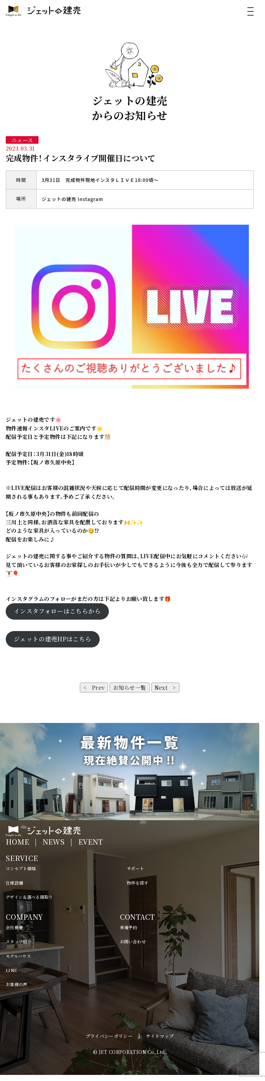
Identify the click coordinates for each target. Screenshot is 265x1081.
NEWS (54, 841)
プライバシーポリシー (109, 1036)
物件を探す (138, 883)
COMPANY (24, 917)
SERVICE (22, 858)
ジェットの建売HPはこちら (53, 638)
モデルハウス (18, 956)
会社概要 (14, 927)
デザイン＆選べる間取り (29, 897)
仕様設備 (14, 883)
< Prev (94, 687)
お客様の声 (16, 984)
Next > (165, 687)
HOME (17, 841)
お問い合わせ (133, 941)
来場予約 (128, 927)
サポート (135, 868)
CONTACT (137, 917)
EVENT (90, 841)
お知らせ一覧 (129, 687)
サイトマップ (160, 1036)
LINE (11, 970)
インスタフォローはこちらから (57, 611)
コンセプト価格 (21, 868)
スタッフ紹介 (19, 941)
